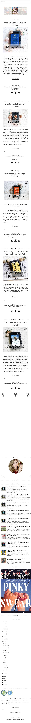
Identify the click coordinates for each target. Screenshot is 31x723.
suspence (23, 156)
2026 (4, 621)
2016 (4, 673)
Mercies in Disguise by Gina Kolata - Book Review (15, 24)
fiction (9, 156)
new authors (19, 235)
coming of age (11, 234)
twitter (4, 678)
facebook (4, 676)
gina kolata (16, 86)
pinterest (4, 682)
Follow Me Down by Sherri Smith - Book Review (15, 105)
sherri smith (20, 156)
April (4, 662)
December (5, 645)
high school (12, 235)
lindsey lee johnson (15, 305)
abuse (4, 234)
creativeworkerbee (20, 719)
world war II (22, 383)
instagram (5, 684)
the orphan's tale (19, 383)
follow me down (12, 156)
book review (6, 86)
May (4, 660)
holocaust (12, 383)
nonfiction (17, 88)
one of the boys (23, 235)
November (5, 647)
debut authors (19, 234)
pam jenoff (15, 383)
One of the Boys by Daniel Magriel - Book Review (15, 175)
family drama (24, 234)
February (5, 667)
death (12, 86)
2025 (4, 624)
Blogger (18, 717)
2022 (4, 631)
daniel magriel (15, 234)
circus (5, 383)
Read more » (15, 78)
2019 (4, 638)
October (5, 650)
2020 (4, 636)
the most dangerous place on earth (16, 306)
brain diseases (10, 86)
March (4, 665)
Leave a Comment (15, 89)
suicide (10, 306)
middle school (16, 235)
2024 (4, 626)
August (4, 655)
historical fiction (8, 383)
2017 (4, 643)
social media (23, 305)
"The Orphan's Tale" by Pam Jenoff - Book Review (15, 323)
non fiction (14, 88)
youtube (4, 680)
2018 (4, 641)
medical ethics (20, 86)
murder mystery (17, 156)
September (5, 652)
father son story (6, 235)
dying (14, 86)
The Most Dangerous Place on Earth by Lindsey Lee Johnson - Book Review (15, 252)
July (4, 657)
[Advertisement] (12, 409)
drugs (21, 234)
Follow (2, 709)
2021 (4, 633)
